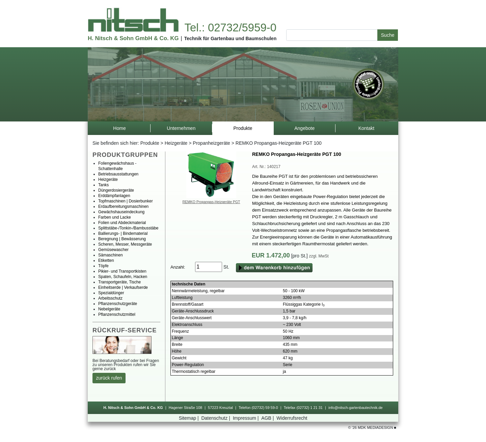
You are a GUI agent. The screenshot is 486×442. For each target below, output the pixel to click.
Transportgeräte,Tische (119, 282)
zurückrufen (109, 378)
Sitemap (189, 418)
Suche (388, 35)
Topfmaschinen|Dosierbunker (125, 201)
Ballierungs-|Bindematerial (122, 233)
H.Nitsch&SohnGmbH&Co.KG (133, 38)
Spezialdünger (111, 293)
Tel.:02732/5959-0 (230, 27)
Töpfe (103, 266)
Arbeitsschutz (110, 298)
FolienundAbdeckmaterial (122, 222)
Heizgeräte (176, 143)
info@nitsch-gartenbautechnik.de (355, 408)
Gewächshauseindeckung (121, 212)
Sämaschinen (110, 255)
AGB (268, 418)
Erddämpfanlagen (114, 195)
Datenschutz (216, 418)
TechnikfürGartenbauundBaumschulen (230, 38)
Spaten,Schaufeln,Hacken (122, 276)
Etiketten (106, 260)
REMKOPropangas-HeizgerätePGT (211, 202)
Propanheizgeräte (211, 143)
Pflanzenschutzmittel (116, 314)
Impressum (246, 418)
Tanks (103, 185)
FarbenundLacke (114, 217)
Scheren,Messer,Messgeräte (125, 244)
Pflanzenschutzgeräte (117, 303)
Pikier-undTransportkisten (122, 271)
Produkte (149, 143)
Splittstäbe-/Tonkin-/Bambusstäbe (128, 228)
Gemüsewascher (113, 249)
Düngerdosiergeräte (116, 190)
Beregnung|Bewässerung (122, 239)
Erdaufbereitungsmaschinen (123, 206)
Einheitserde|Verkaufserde (123, 287)
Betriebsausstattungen (118, 174)
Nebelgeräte (109, 309)
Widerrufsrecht (291, 418)
